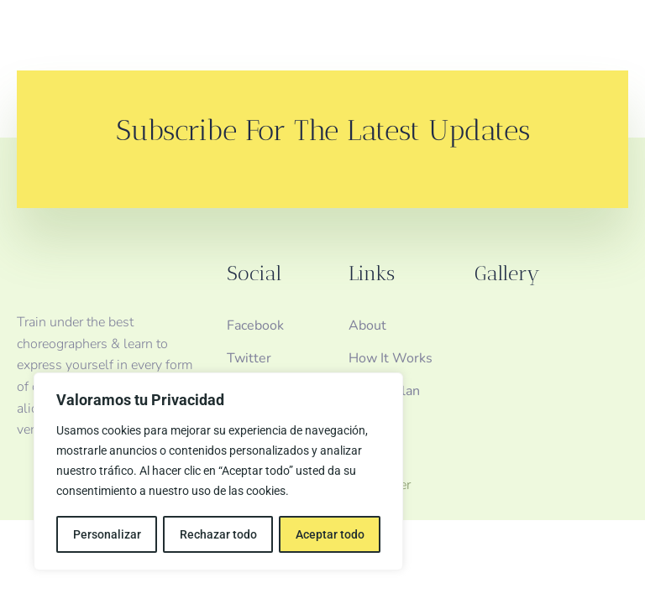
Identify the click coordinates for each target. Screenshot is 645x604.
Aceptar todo (330, 534)
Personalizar (106, 534)
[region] (218, 472)
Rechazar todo (217, 534)
